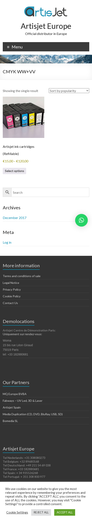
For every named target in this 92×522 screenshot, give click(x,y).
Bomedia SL (10, 421)
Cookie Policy (11, 296)
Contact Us (10, 303)
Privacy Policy (12, 289)
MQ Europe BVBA (15, 394)
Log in (7, 242)
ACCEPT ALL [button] (65, 512)
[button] (81, 220)
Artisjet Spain (12, 407)
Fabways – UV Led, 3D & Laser (22, 400)
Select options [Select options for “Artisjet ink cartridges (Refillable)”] (14, 171)
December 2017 (14, 218)
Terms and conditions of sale (22, 276)
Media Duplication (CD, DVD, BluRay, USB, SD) (33, 414)
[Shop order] (69, 90)
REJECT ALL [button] (41, 512)
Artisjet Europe (46, 26)
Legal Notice (11, 282)
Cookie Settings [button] (17, 512)
